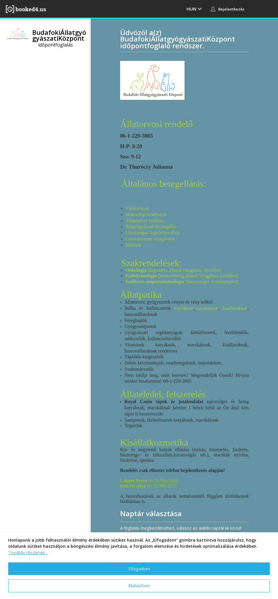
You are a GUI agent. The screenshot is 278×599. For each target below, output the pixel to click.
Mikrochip (135, 214)
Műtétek (133, 244)
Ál (127, 220)
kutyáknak (184, 308)
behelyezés (156, 214)
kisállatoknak (235, 308)
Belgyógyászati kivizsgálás (150, 226)
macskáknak (206, 308)
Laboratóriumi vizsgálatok (150, 238)
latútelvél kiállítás (146, 220)
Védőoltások (137, 208)
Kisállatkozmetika (154, 442)
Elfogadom (139, 568)
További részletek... (27, 552)
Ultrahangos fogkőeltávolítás (152, 232)
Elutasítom (139, 585)
